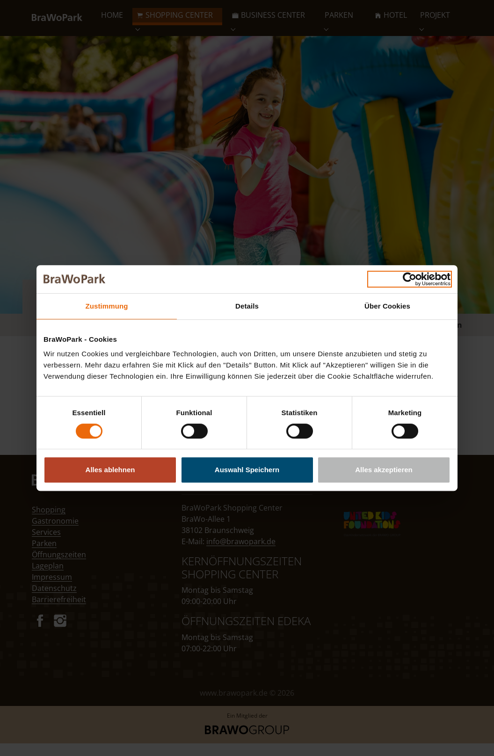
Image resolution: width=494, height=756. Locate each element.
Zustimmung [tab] (107, 306)
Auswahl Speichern (247, 470)
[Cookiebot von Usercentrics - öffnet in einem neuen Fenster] (409, 279)
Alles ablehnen (110, 470)
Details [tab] (247, 306)
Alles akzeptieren (384, 470)
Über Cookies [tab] (387, 306)
